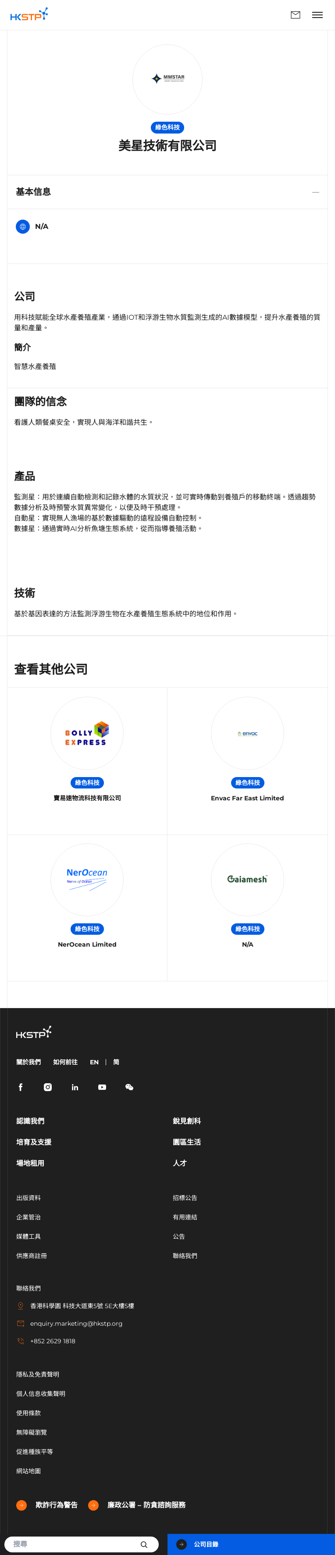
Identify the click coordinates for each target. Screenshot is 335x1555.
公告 (179, 1236)
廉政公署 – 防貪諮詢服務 (136, 1505)
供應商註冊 (31, 1256)
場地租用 (30, 1163)
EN (94, 1062)
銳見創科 (187, 1121)
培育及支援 (33, 1142)
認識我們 (30, 1121)
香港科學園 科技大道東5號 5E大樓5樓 (75, 1306)
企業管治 (28, 1217)
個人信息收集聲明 (40, 1394)
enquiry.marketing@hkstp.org (69, 1323)
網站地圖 (28, 1471)
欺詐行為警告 (47, 1505)
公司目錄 (197, 1544)
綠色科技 (167, 127)
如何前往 (65, 1062)
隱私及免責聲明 (37, 1374)
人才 (180, 1163)
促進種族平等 (34, 1452)
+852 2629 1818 (45, 1341)
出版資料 (28, 1198)
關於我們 (28, 1062)
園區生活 (187, 1142)
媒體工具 (28, 1236)
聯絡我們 (295, 15)
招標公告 (185, 1198)
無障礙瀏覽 (31, 1432)
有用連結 (185, 1217)
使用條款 (28, 1413)
